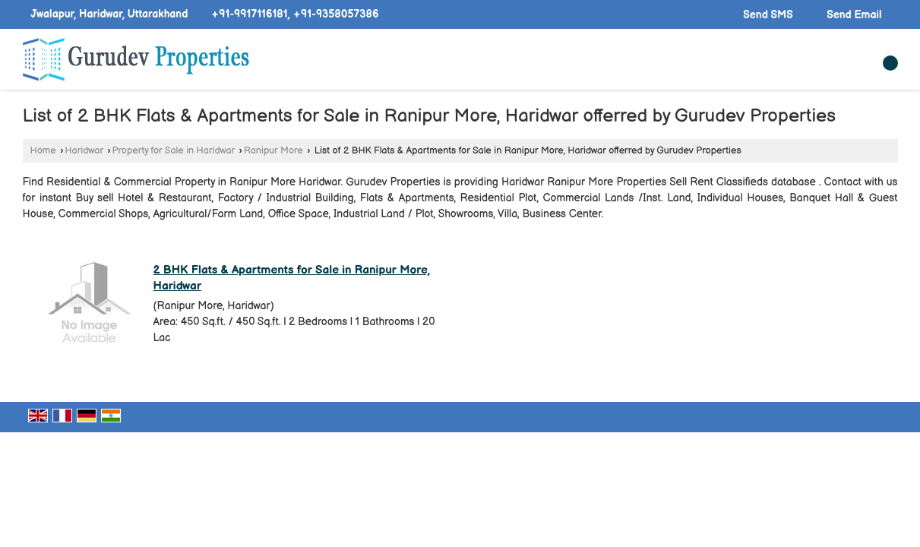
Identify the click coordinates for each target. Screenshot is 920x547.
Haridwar (84, 151)
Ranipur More (273, 151)
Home (43, 151)
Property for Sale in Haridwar (174, 151)
